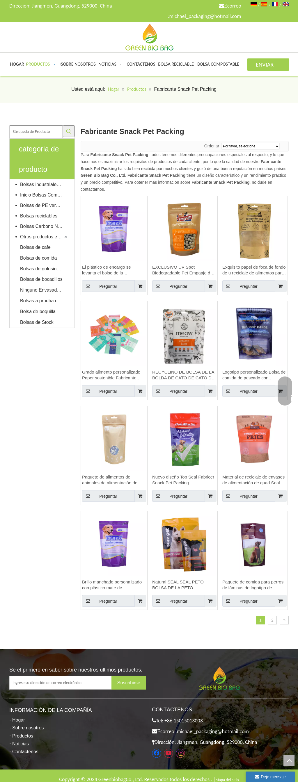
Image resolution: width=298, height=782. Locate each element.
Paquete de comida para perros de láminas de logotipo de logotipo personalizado (252, 585)
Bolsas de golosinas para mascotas (44, 268)
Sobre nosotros (28, 727)
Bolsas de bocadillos (41, 279)
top (289, 760)
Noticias (20, 743)
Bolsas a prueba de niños (44, 300)
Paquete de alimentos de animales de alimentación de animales (109, 480)
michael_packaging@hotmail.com (205, 16)
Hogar (18, 719)
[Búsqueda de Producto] (36, 131)
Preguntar (99, 286)
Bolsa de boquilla (38, 311)
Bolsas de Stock (37, 322)
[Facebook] (156, 753)
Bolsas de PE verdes (41, 205)
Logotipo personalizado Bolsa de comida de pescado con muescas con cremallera (254, 375)
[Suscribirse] (128, 683)
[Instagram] (180, 753)
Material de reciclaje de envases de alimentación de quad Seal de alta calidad (254, 480)
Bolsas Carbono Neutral (44, 226)
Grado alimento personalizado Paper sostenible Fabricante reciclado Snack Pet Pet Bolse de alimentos (111, 375)
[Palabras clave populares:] (68, 131)
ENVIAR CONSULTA (268, 66)
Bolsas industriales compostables (44, 184)
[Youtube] (168, 753)
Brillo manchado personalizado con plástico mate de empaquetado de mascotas (112, 585)
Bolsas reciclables (38, 215)
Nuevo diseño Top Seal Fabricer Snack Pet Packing (183, 479)
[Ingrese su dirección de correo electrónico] (65, 682)
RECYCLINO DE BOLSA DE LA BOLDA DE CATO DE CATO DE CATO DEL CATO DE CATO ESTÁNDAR (183, 375)
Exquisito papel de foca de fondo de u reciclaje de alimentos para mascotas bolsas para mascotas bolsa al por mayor (254, 270)
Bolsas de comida (38, 258)
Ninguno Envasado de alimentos (44, 290)
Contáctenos (25, 751)
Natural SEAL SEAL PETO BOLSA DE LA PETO (178, 584)
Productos (22, 735)
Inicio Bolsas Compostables (44, 194)
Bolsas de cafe (35, 247)
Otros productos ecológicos (44, 236)
